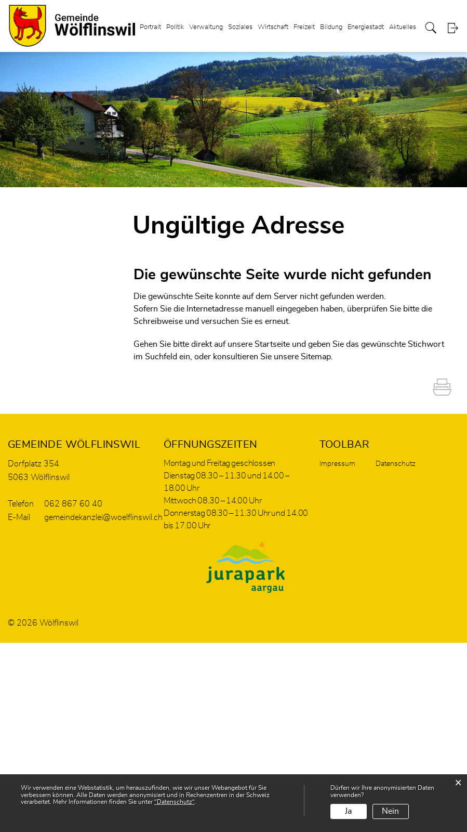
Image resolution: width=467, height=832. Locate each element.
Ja (348, 811)
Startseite (272, 344)
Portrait (150, 27)
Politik (175, 27)
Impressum (337, 463)
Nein (390, 811)
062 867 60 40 (73, 504)
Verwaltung (206, 27)
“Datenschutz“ (174, 802)
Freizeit (304, 27)
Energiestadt (366, 27)
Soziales (240, 27)
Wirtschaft (273, 27)
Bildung (331, 27)
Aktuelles (402, 27)
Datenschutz (396, 463)
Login (452, 28)
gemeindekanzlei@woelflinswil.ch (103, 517)
